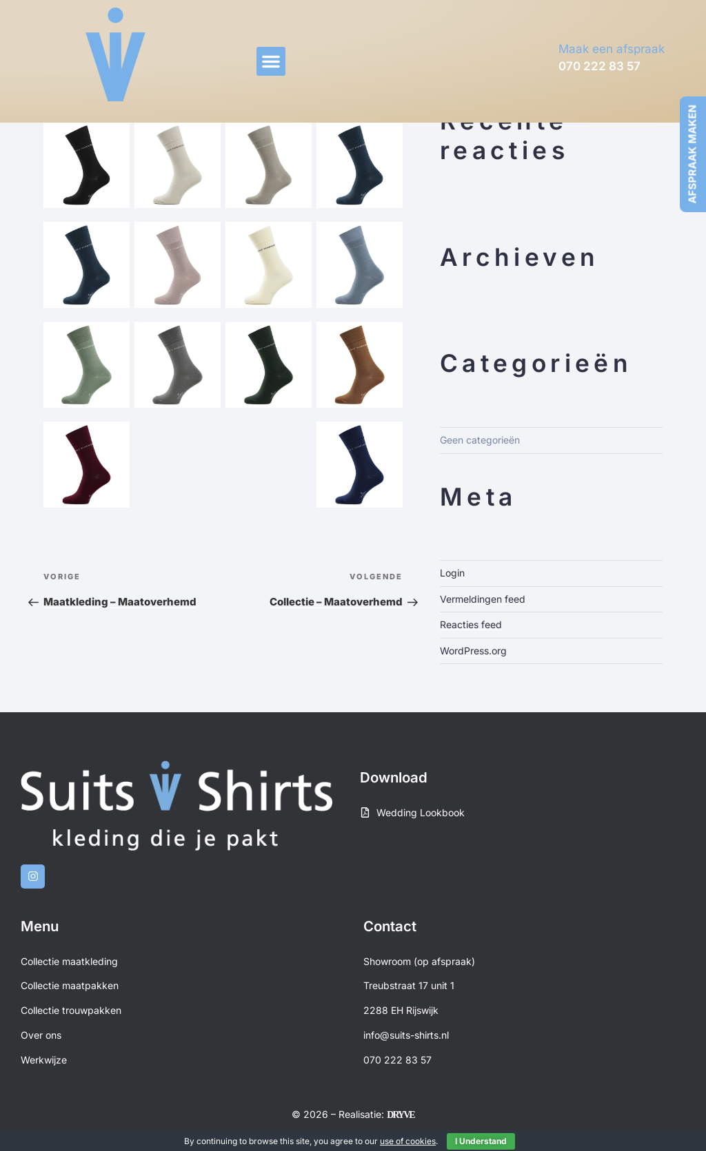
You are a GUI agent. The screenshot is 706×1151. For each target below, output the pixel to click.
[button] (270, 61)
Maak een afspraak (611, 49)
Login (452, 573)
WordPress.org (473, 650)
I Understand (481, 1141)
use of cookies (408, 1141)
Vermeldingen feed (482, 599)
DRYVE (400, 1115)
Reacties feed (471, 624)
